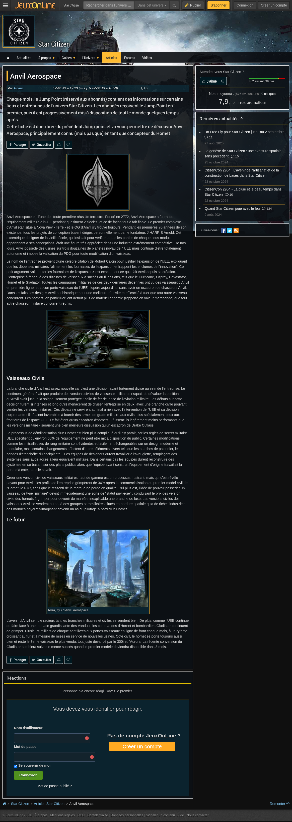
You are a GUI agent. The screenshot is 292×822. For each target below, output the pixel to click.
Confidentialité (97, 815)
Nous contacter (198, 815)
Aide (180, 815)
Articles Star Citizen (49, 804)
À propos (41, 815)
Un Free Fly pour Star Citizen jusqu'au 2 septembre (244, 132)
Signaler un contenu (160, 815)
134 (267, 209)
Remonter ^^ (280, 804)
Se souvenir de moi (34, 765)
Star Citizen (54, 44)
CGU (81, 815)
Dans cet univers (152, 5)
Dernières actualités (219, 118)
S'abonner (218, 5)
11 (208, 137)
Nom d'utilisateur (28, 728)
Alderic (19, 88)
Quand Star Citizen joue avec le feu (232, 209)
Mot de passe (25, 747)
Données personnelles (127, 815)
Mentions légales (62, 815)
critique (268, 94)
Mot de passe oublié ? (54, 786)
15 (235, 156)
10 (229, 194)
